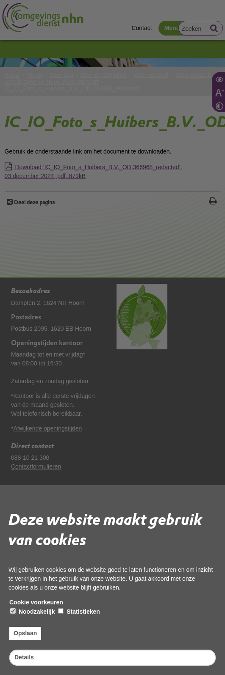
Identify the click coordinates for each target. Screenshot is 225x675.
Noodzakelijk (32, 611)
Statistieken (79, 611)
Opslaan (25, 633)
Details (24, 657)
